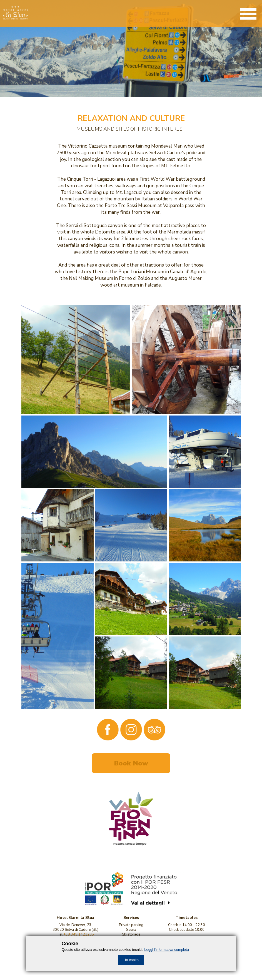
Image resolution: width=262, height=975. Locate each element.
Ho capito (131, 960)
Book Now (131, 763)
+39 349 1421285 (78, 934)
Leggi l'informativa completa (166, 949)
